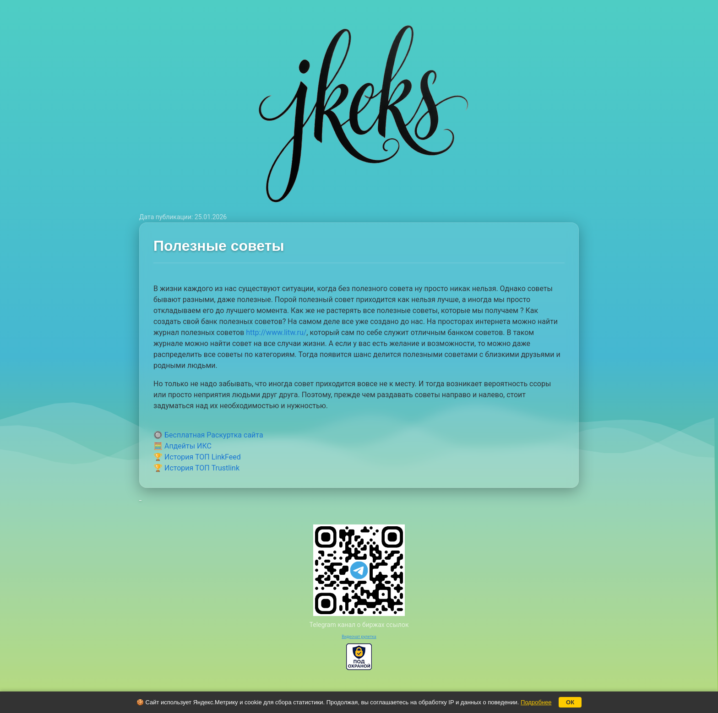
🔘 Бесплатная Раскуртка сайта (208, 435)
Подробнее (536, 702)
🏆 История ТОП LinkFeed (197, 457)
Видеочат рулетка (359, 636)
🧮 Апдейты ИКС (182, 446)
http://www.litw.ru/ (276, 332)
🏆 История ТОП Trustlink (196, 468)
